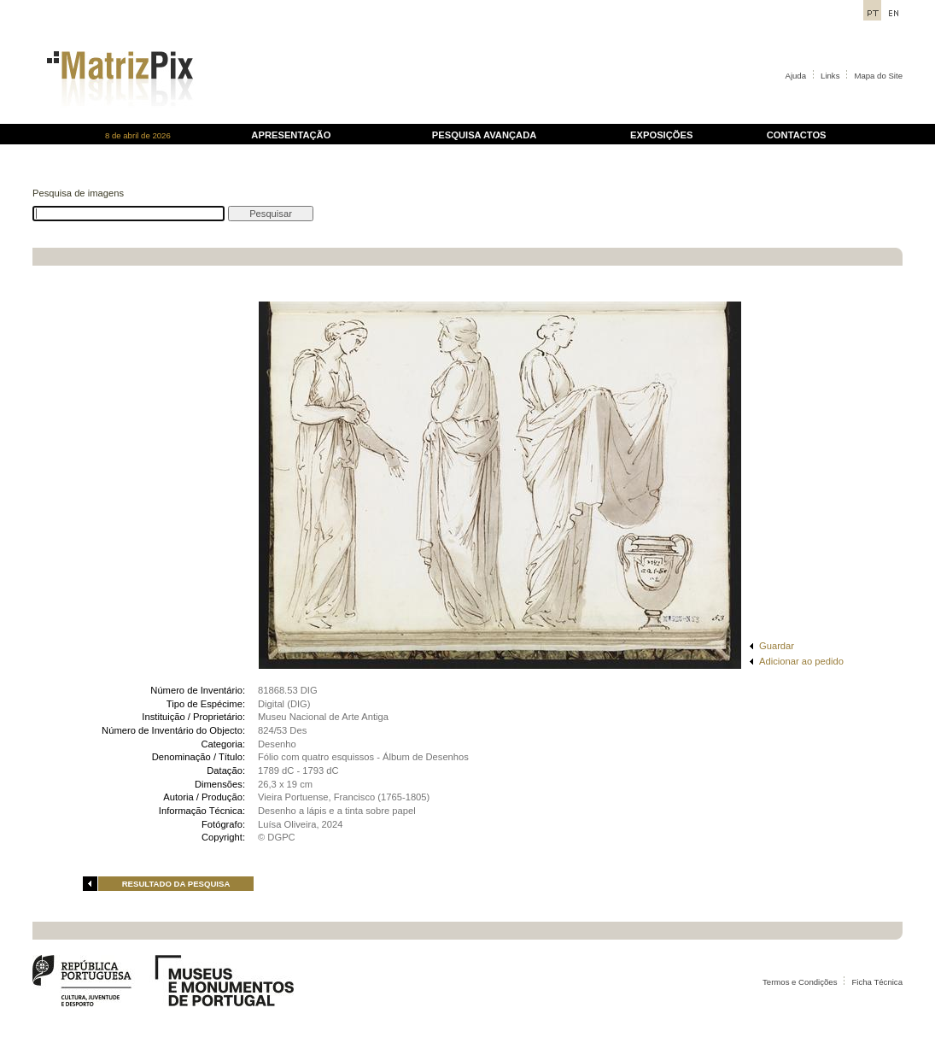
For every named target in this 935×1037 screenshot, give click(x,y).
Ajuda (796, 75)
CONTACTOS (797, 135)
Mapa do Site (878, 75)
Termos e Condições (800, 982)
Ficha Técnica (877, 982)
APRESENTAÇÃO (290, 135)
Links (830, 75)
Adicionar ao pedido (801, 661)
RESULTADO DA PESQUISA (176, 883)
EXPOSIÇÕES (661, 135)
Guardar (776, 646)
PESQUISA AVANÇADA (484, 135)
